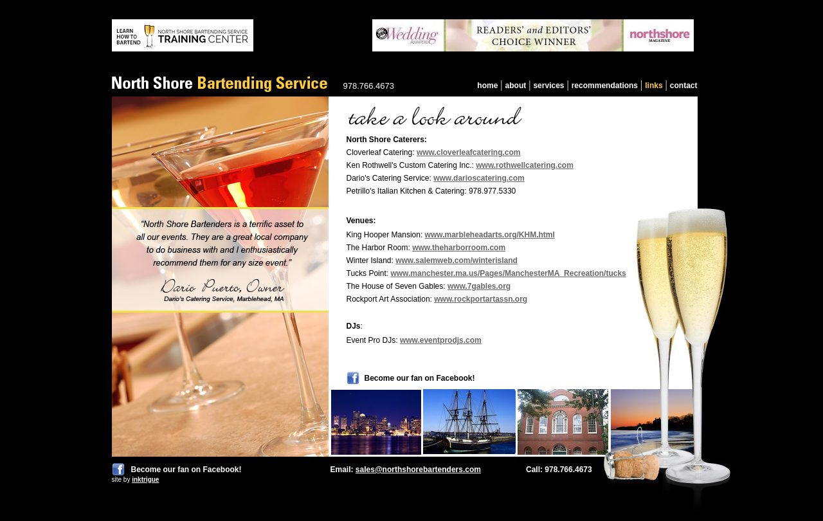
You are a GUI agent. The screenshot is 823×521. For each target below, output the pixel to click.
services (548, 85)
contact (684, 85)
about (516, 85)
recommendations (605, 85)
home (487, 85)
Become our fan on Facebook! (186, 469)
